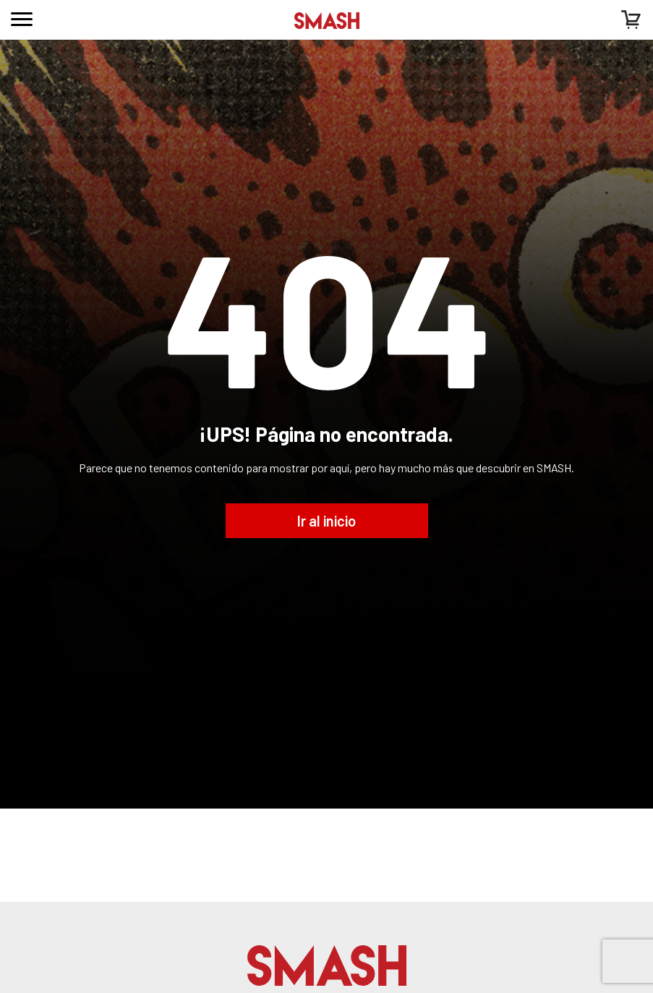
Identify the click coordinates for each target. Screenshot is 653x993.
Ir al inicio (326, 520)
